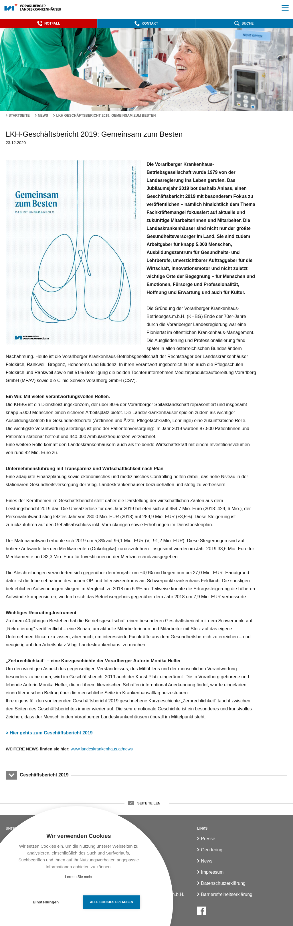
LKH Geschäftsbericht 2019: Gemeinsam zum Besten (106, 116)
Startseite (19, 116)
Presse (208, 838)
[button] (48, 23)
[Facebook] (201, 911)
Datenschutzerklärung (223, 883)
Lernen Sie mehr (78, 877)
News (43, 116)
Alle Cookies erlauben (111, 902)
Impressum (212, 872)
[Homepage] (33, 7)
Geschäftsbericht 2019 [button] (44, 774)
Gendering (211, 849)
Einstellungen (46, 902)
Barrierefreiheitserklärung (226, 894)
